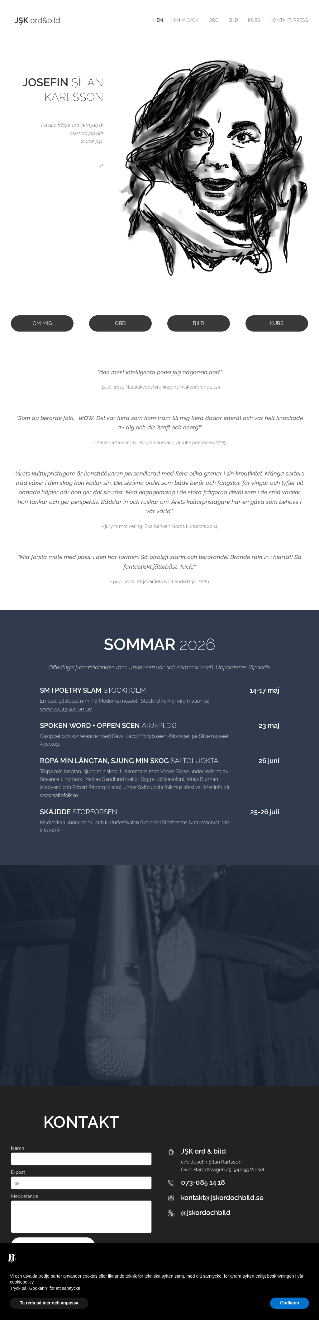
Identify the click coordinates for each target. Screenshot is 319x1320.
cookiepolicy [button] (21, 1281)
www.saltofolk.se (59, 795)
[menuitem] (156, 20)
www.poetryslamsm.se (66, 709)
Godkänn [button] (289, 1302)
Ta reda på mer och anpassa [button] (49, 1302)
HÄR (54, 830)
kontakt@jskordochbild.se (222, 1197)
